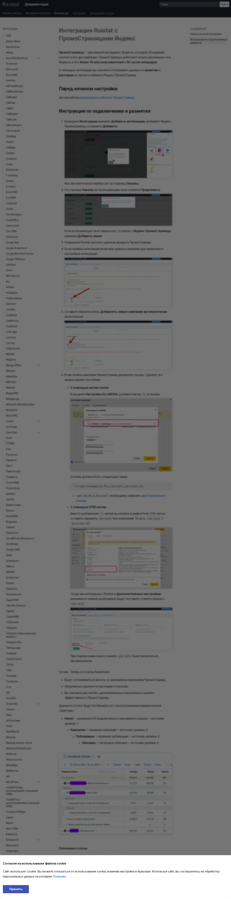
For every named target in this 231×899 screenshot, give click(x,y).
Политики (59, 876)
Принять (15, 889)
